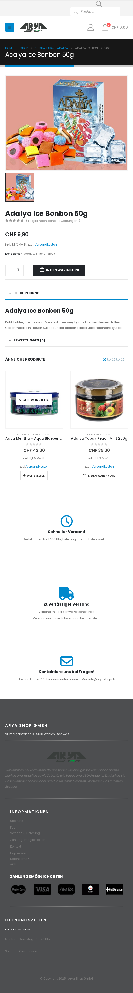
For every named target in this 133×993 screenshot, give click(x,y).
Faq (13, 828)
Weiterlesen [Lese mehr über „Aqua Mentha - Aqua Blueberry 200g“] (36, 476)
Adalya (29, 254)
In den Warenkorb (62, 270)
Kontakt (15, 847)
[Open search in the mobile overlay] (99, 11)
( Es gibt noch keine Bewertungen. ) (53, 221)
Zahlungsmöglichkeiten (27, 840)
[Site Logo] (33, 27)
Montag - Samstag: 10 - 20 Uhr (27, 939)
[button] (99, 4)
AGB (13, 864)
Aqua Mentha (25, 434)
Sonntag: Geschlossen (21, 951)
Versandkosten (46, 245)
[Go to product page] (34, 400)
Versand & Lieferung (25, 833)
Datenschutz (19, 859)
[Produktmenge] (18, 270)
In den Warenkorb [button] (101, 476)
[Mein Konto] (91, 27)
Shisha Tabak (45, 254)
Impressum (18, 853)
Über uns (16, 821)
